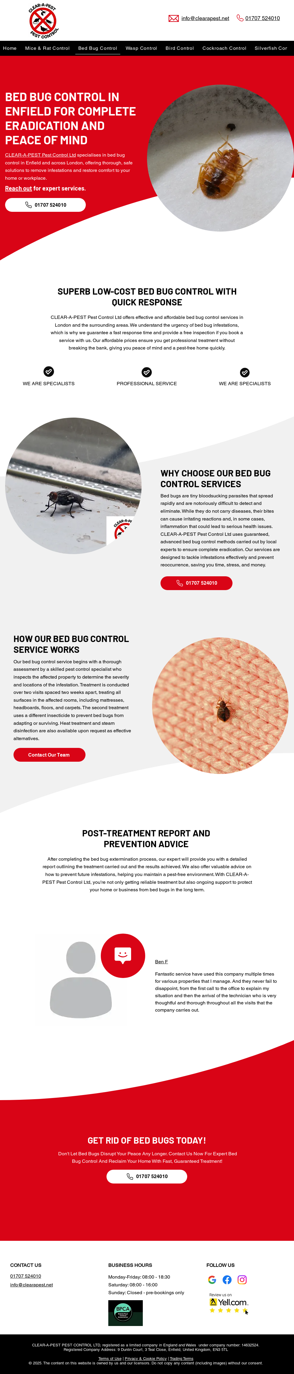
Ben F (161, 961)
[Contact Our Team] (50, 755)
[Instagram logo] (242, 1280)
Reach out (18, 188)
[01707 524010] (45, 205)
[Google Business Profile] (212, 1280)
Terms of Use (110, 1358)
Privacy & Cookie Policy (146, 1358)
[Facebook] (227, 1280)
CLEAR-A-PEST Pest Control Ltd (40, 155)
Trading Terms (182, 1358)
